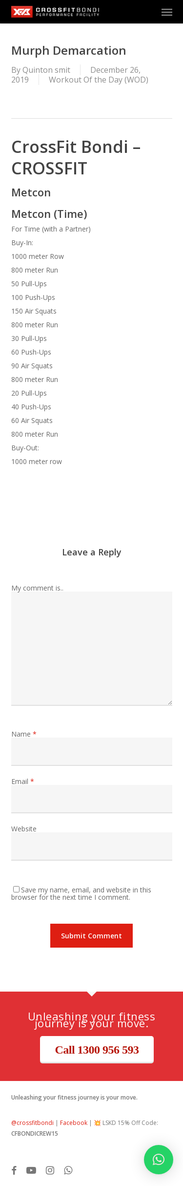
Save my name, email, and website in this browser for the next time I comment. (81, 893)
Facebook (73, 1123)
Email (22, 781)
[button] (167, 12)
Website (24, 828)
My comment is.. (37, 588)
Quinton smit (46, 69)
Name (24, 734)
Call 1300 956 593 (97, 1049)
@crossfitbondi (32, 1123)
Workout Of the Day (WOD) (98, 79)
